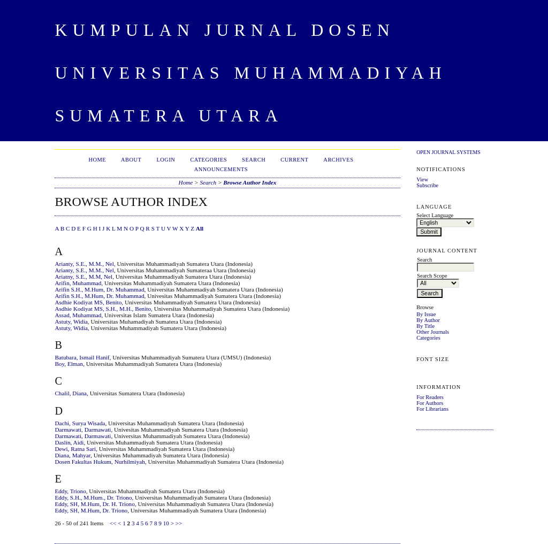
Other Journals (432, 332)
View (422, 179)
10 (166, 523)
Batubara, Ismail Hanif (82, 357)
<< (113, 523)
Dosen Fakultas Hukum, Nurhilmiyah (99, 461)
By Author (428, 320)
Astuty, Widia (71, 321)
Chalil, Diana (71, 393)
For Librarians (432, 409)
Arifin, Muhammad (78, 283)
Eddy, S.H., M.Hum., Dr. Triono (93, 497)
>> (179, 523)
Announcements (221, 169)
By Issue (426, 314)
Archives (338, 160)
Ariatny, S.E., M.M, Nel (83, 276)
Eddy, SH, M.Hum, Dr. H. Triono (94, 504)
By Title (425, 326)
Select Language (434, 215)
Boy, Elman (69, 364)
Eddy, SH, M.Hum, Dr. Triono (91, 510)
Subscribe (427, 185)
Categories (428, 338)
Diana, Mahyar (72, 455)
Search (253, 160)
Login (165, 160)
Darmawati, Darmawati (83, 429)
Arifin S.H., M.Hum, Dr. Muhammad (99, 289)
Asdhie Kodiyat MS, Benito (88, 302)
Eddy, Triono (70, 491)
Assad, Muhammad (78, 315)
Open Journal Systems (448, 152)
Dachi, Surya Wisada (80, 423)
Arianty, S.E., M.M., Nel (84, 263)
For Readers (430, 397)
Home (97, 160)
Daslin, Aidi (69, 442)
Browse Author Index (249, 182)
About (131, 160)
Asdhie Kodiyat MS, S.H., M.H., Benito (103, 308)
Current (294, 160)
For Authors (429, 403)
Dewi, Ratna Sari (75, 449)
